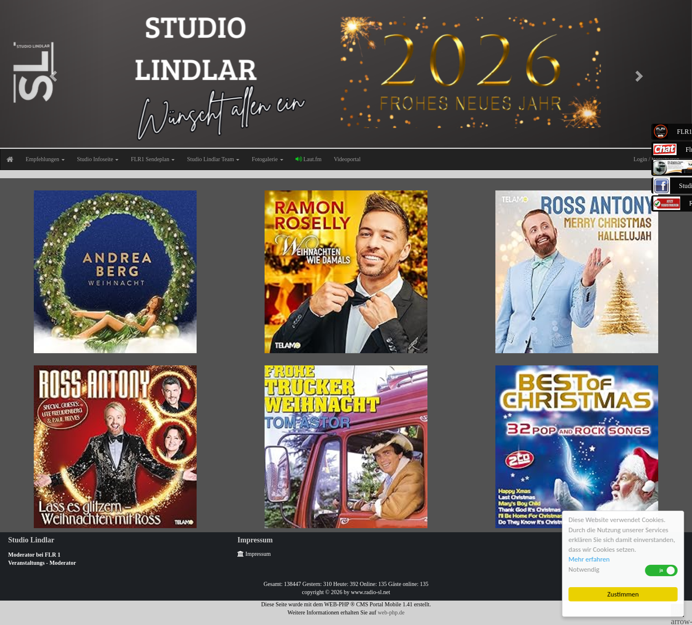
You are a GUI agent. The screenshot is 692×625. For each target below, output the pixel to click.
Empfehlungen (45, 159)
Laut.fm (309, 159)
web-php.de (391, 613)
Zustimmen (623, 594)
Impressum (254, 554)
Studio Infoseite (98, 159)
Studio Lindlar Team (213, 159)
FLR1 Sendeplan (153, 159)
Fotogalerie (267, 159)
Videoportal (347, 159)
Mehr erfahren (589, 559)
